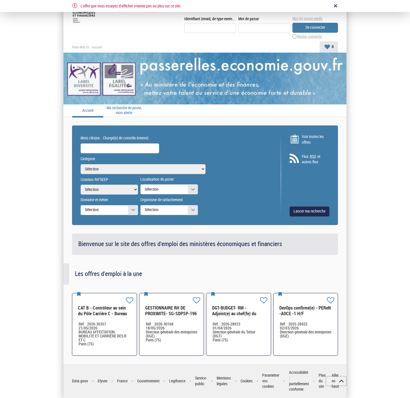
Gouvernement (148, 381)
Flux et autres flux (311, 159)
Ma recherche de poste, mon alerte (124, 110)
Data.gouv (80, 381)
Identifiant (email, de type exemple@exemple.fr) (210, 19)
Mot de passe (248, 19)
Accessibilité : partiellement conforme (299, 381)
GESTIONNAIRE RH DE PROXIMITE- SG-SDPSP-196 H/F (171, 313)
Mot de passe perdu (307, 18)
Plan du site (322, 381)
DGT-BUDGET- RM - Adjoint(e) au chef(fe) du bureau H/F (234, 313)
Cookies (247, 381)
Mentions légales (224, 381)
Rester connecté (309, 36)
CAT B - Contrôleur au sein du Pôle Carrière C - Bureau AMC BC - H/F (102, 313)
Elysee (102, 381)
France (122, 381)
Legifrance (177, 381)
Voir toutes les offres (313, 139)
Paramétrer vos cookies (270, 381)
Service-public (201, 381)
